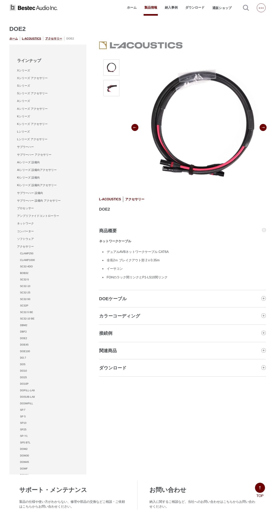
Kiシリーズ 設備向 (28, 177)
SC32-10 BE (27, 318)
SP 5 (23, 416)
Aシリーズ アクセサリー (32, 108)
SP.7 (22, 409)
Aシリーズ (23, 100)
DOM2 (24, 448)
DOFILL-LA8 (27, 390)
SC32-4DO (26, 266)
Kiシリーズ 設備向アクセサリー (37, 185)
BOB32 (24, 273)
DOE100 (25, 351)
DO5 (22, 364)
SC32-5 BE (26, 312)
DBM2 (23, 325)
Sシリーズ (23, 85)
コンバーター (25, 231)
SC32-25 (25, 292)
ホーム (132, 7)
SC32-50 (25, 299)
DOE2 (23, 338)
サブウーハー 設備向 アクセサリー (39, 200)
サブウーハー (25, 146)
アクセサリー (53, 38)
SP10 (23, 422)
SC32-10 (25, 286)
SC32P (24, 305)
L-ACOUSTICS (31, 38)
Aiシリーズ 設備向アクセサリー (37, 169)
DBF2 (23, 331)
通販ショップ (223, 8)
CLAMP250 (26, 253)
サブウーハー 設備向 (30, 193)
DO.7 (23, 357)
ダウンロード (194, 7)
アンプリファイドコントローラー (38, 215)
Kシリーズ (23, 116)
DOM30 (24, 455)
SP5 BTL (25, 442)
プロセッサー (25, 208)
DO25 (23, 377)
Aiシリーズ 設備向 (28, 162)
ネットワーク (25, 223)
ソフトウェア (25, 238)
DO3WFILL (26, 403)
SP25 (23, 429)
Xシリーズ (23, 70)
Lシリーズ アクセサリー (32, 139)
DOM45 (24, 461)
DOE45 (24, 344)
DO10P (24, 383)
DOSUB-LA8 (27, 396)
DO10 (23, 370)
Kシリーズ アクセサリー (32, 124)
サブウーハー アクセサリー (34, 154)
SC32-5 (24, 279)
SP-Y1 (24, 435)
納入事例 (171, 7)
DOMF (24, 468)
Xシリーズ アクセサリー (32, 78)
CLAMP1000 (27, 260)
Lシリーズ (23, 131)
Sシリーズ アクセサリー (32, 93)
